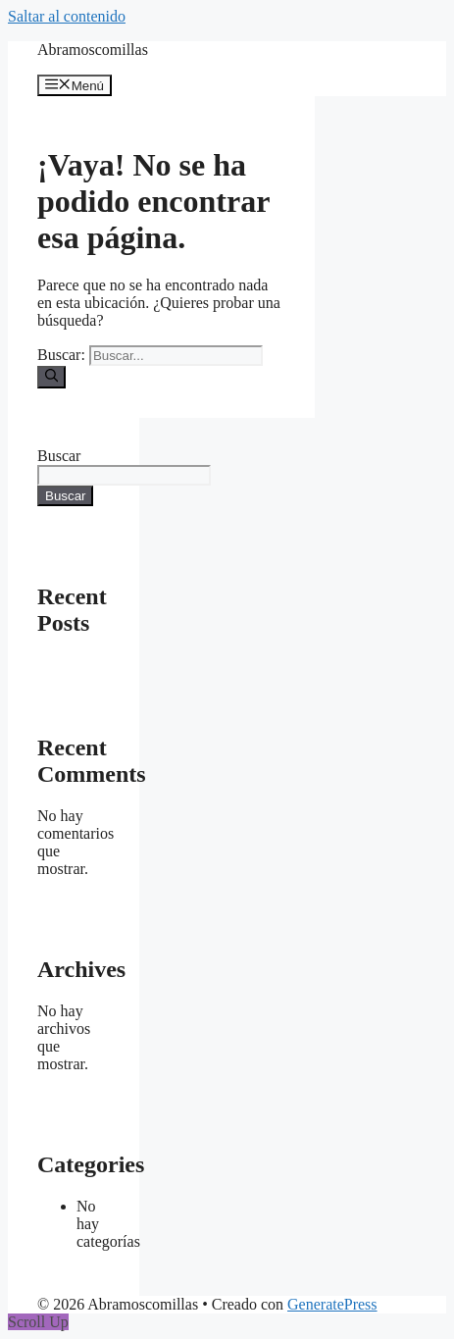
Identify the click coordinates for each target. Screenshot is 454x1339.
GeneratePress (332, 1304)
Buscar (58, 455)
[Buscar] (51, 376)
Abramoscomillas (92, 49)
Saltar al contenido (67, 16)
